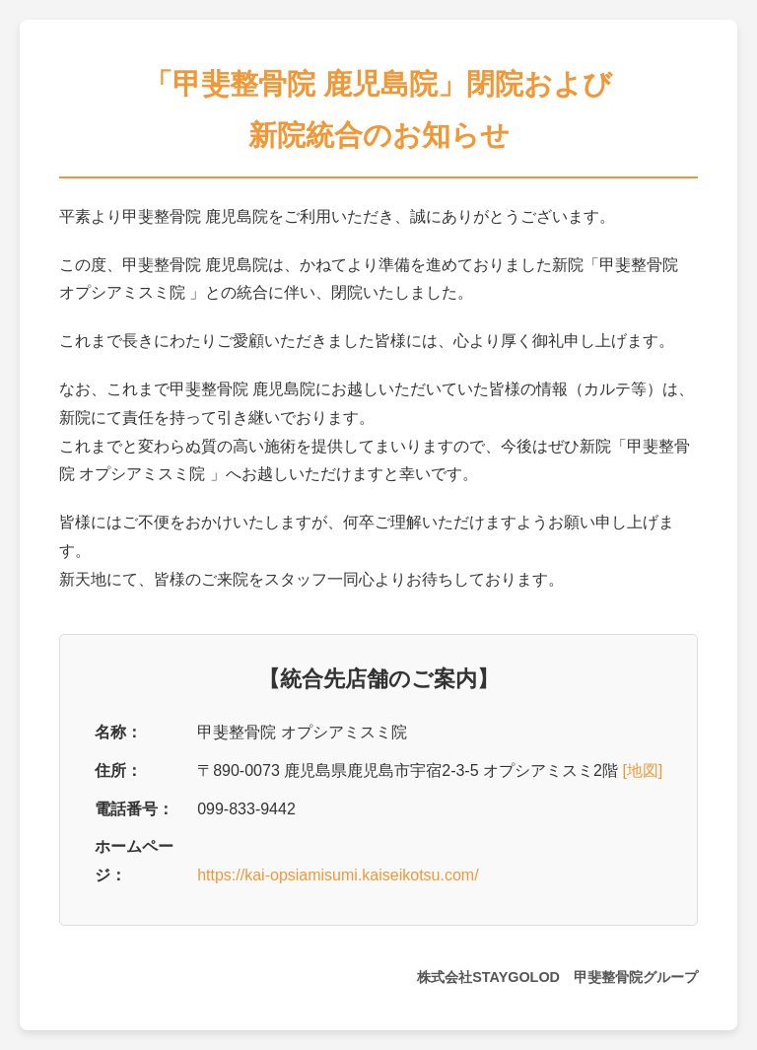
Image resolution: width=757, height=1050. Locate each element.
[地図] (642, 770)
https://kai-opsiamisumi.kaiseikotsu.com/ (337, 875)
